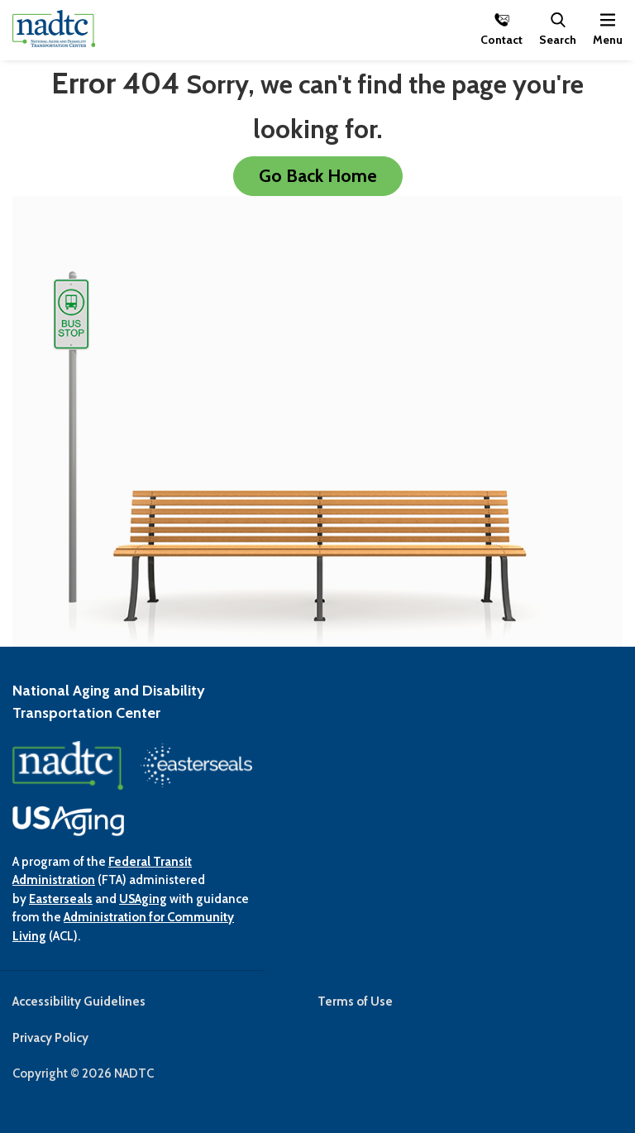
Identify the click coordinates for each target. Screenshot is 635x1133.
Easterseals (61, 899)
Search (557, 38)
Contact (501, 38)
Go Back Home (318, 175)
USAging (143, 899)
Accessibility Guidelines (79, 1001)
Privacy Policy (50, 1037)
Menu (608, 38)
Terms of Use (355, 1001)
